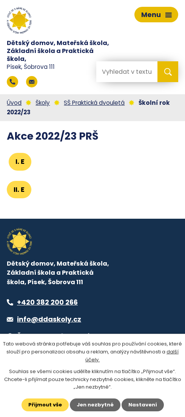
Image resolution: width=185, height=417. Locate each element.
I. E (20, 161)
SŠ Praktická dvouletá (94, 103)
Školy (42, 103)
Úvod (14, 103)
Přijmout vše (45, 404)
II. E (19, 189)
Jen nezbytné (95, 404)
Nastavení (142, 404)
